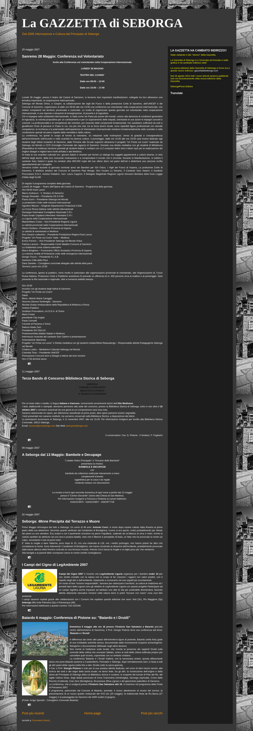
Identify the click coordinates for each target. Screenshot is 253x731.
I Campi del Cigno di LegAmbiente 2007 (55, 565)
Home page (92, 713)
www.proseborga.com (77, 425)
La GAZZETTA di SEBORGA (102, 23)
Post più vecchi (152, 713)
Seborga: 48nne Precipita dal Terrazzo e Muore (61, 521)
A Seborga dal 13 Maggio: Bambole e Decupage (61, 455)
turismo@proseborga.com (42, 425)
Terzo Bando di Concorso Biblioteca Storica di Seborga (68, 378)
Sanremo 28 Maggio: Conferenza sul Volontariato (63, 56)
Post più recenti (33, 713)
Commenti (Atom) (41, 720)
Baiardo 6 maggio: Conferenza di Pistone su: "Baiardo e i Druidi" (76, 618)
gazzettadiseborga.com (206, 70)
